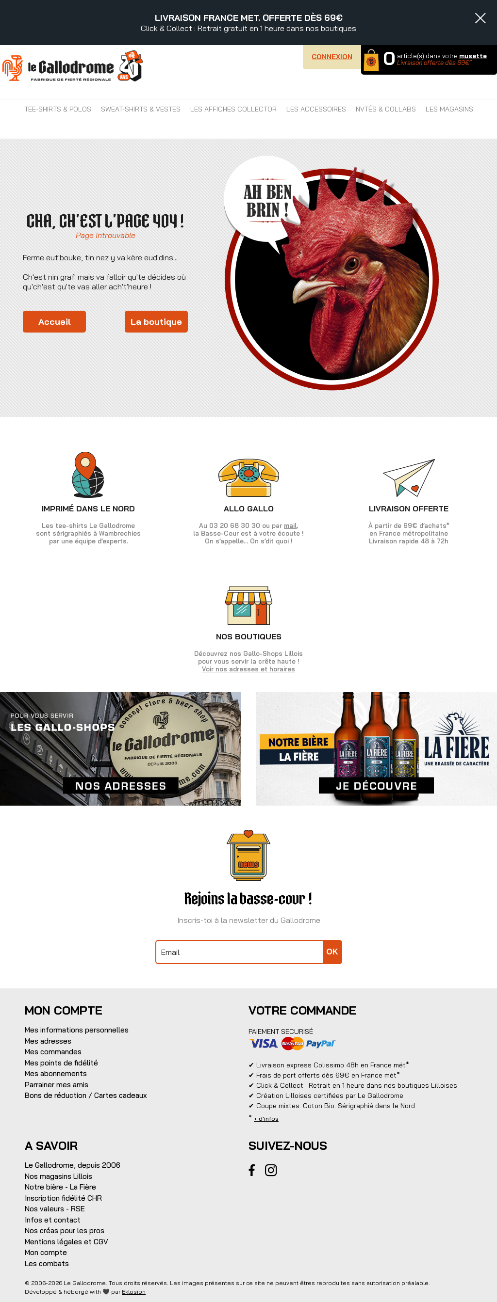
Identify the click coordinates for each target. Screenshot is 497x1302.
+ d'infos (266, 1118)
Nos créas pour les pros (64, 1230)
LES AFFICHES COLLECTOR (233, 109)
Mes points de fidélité (61, 1062)
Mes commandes (53, 1051)
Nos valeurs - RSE (55, 1208)
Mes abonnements (56, 1073)
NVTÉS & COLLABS (386, 109)
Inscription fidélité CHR (63, 1198)
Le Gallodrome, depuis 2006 (72, 1165)
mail (290, 525)
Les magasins (449, 109)
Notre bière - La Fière (60, 1186)
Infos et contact (53, 1219)
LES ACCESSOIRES (316, 109)
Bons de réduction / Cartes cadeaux (86, 1095)
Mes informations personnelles (77, 1029)
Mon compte (46, 1252)
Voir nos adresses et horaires (248, 669)
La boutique (156, 321)
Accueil (54, 321)
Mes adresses (48, 1041)
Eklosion (134, 1291)
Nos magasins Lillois (58, 1176)
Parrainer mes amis (56, 1084)
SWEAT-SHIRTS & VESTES (141, 109)
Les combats (47, 1263)
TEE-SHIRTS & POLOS (57, 109)
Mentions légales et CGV (66, 1241)
